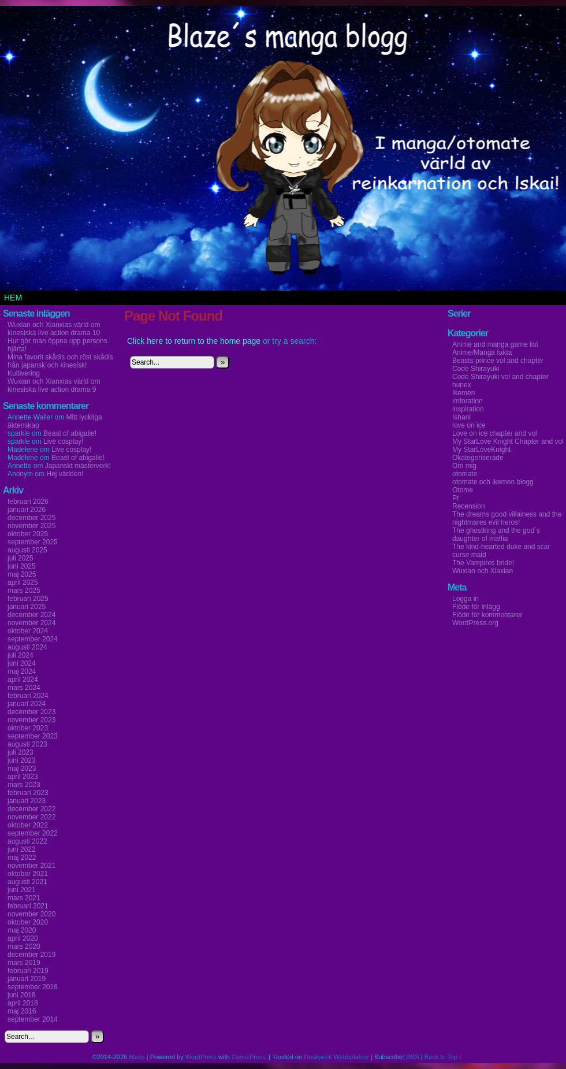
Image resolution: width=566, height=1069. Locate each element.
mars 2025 (24, 591)
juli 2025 (20, 558)
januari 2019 (27, 979)
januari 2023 (27, 801)
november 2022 (31, 817)
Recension (468, 506)
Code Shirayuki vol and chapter (500, 377)
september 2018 (33, 987)
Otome (462, 490)
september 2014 (33, 1019)
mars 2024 (24, 688)
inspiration (468, 409)
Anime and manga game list (495, 344)
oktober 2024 (28, 631)
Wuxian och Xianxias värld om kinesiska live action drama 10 (54, 329)
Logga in (465, 599)
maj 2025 (22, 574)
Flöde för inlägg (476, 607)
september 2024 (33, 639)
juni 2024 (22, 663)
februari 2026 (28, 502)
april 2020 (23, 938)
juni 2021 (22, 890)
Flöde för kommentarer (487, 615)
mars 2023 (24, 785)
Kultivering (24, 373)
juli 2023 (20, 752)
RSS (412, 1056)
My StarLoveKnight (481, 450)
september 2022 (33, 833)
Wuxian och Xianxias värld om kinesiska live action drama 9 (54, 385)
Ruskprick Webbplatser (336, 1056)
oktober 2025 (28, 534)
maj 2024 (22, 671)
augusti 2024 (27, 647)
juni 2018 (22, 995)
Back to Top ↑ (444, 1056)
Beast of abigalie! (69, 433)
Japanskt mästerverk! (78, 466)
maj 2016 (22, 1011)
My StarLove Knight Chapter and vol (508, 441)
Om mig (464, 466)
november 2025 (31, 526)
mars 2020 (24, 946)
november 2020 (31, 914)
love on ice (468, 425)
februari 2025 (28, 599)
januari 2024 (27, 704)
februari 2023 (28, 793)
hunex (461, 385)
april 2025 (23, 582)
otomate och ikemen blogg (493, 482)
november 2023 (31, 720)
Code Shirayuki (475, 369)
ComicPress (249, 1056)
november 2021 (31, 866)
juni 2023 (22, 760)
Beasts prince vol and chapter (497, 361)
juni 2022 (22, 849)
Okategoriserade (478, 458)
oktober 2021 (28, 874)
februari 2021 (28, 906)
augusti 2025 (27, 550)
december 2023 (31, 712)
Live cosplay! (63, 441)
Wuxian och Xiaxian (482, 571)
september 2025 (33, 542)
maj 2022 (22, 857)
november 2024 (31, 623)
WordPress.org (475, 623)
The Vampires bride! (483, 563)
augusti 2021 (27, 882)
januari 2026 (27, 510)
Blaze (137, 1056)
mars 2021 (24, 898)
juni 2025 (22, 566)
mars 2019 (24, 963)
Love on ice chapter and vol (494, 433)
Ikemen (463, 393)
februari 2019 (28, 971)
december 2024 (31, 615)
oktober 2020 (28, 922)
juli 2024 (20, 655)
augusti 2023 (27, 744)
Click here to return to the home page (193, 341)
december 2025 (31, 518)
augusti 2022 (27, 841)
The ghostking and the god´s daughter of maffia (496, 534)
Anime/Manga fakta (482, 352)
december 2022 (31, 809)
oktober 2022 (28, 825)
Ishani (461, 417)
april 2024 (23, 679)
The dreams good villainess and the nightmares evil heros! (506, 518)
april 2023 (23, 777)
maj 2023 (22, 768)
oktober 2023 (28, 728)
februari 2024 (28, 696)
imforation (467, 401)
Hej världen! (64, 474)
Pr (455, 498)
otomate (464, 474)
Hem (13, 297)
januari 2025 (27, 607)
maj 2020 (22, 930)
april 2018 (23, 1003)
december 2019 (31, 955)
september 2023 (33, 736)
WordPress (201, 1056)
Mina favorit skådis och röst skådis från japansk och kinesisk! (60, 361)
